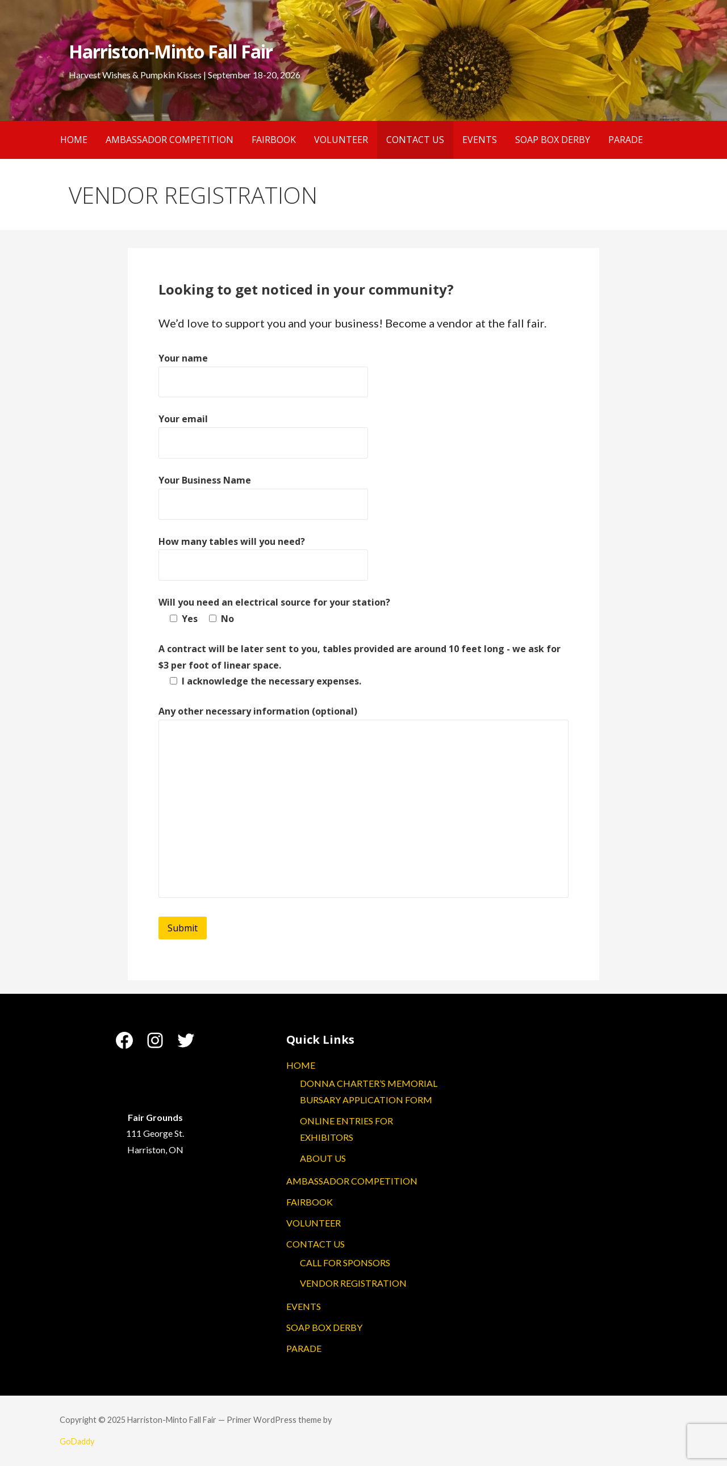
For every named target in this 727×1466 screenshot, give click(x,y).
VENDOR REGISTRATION (353, 1283)
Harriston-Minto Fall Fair (171, 51)
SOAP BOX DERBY (552, 139)
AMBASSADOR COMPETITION (169, 139)
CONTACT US (415, 139)
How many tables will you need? (231, 541)
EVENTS (479, 139)
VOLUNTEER (341, 139)
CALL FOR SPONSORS (345, 1262)
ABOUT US (323, 1158)
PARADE (625, 139)
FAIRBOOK (274, 139)
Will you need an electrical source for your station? (274, 602)
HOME (73, 139)
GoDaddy (77, 1441)
